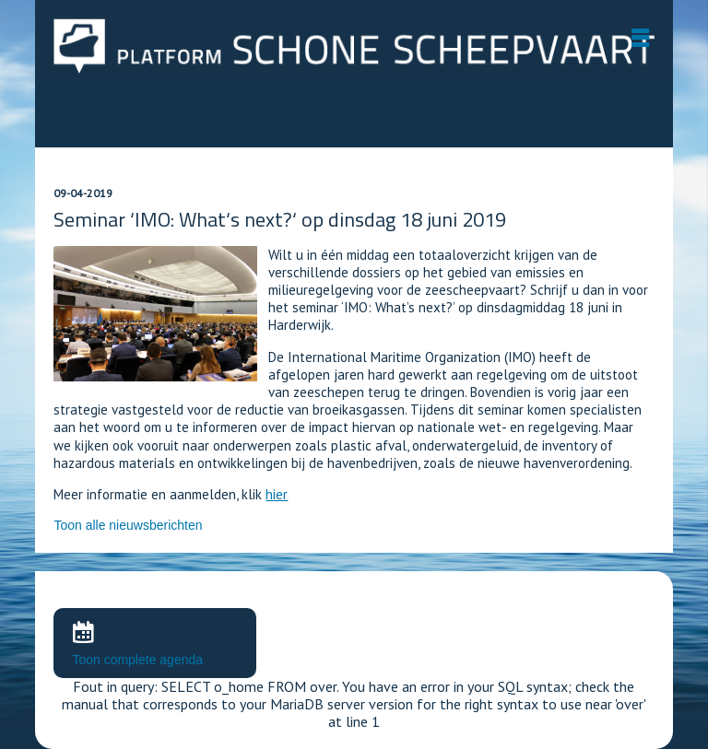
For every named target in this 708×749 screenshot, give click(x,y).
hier (277, 494)
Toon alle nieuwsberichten (127, 525)
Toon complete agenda (137, 659)
